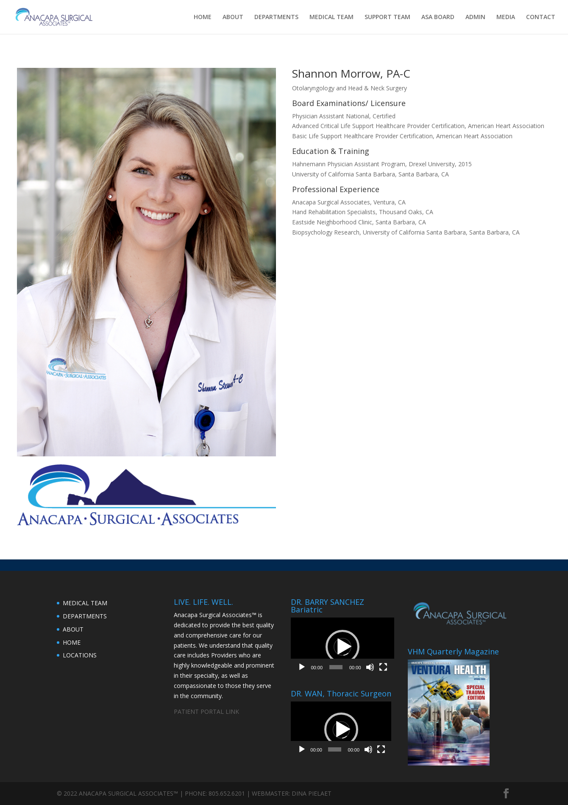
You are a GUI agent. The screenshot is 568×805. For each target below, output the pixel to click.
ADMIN (475, 17)
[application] (342, 647)
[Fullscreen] (383, 667)
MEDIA (505, 17)
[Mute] (370, 667)
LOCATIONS (80, 655)
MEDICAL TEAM (331, 17)
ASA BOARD (437, 17)
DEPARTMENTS (276, 17)
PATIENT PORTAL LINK (206, 711)
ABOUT (233, 17)
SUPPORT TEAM (387, 17)
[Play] (302, 667)
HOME (203, 17)
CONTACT (540, 17)
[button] (342, 647)
